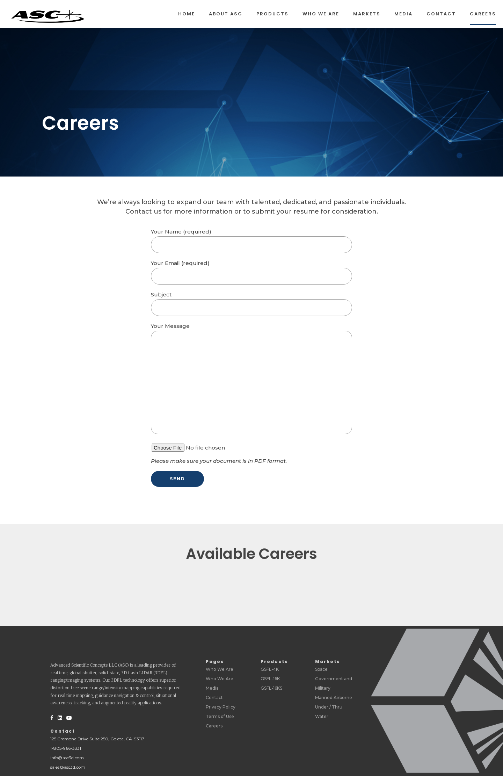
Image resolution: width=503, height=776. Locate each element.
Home (186, 13)
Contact (441, 13)
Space (321, 669)
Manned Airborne (333, 697)
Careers (483, 13)
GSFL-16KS (271, 688)
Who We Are (320, 13)
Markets (366, 13)
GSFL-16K (270, 678)
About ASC (225, 13)
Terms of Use (220, 716)
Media (403, 13)
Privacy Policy (220, 707)
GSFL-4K (270, 669)
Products (272, 13)
